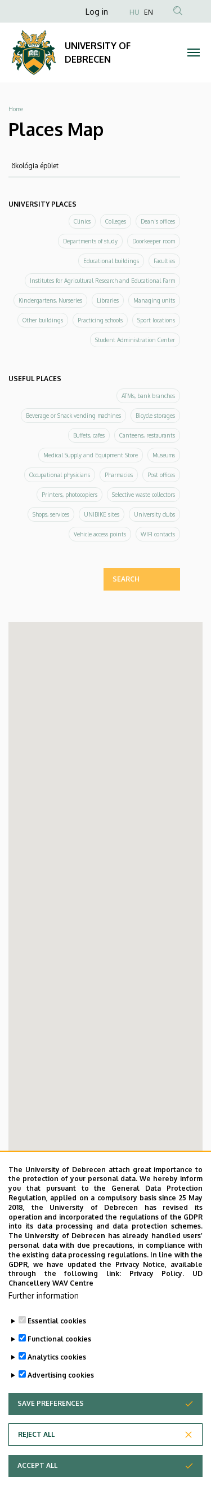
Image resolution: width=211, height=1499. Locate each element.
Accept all (37, 1465)
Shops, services (51, 514)
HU (134, 12)
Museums (163, 455)
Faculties (164, 260)
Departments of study (90, 241)
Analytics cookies (57, 1357)
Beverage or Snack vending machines (73, 415)
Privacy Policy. (157, 1273)
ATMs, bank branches (148, 395)
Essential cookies (57, 1321)
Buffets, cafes (89, 435)
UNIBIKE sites (101, 514)
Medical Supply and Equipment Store (90, 455)
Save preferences (50, 1403)
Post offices (161, 474)
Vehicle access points (100, 534)
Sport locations (156, 320)
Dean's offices (158, 221)
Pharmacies (119, 474)
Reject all (36, 1434)
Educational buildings (111, 260)
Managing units (154, 300)
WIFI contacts (158, 534)
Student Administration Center (135, 339)
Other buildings (43, 320)
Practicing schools (100, 320)
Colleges (115, 221)
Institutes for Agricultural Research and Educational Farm (102, 280)
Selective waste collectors (143, 494)
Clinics (82, 221)
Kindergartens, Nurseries (50, 300)
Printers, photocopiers (69, 494)
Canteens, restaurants (147, 435)
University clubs (154, 514)
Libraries (108, 300)
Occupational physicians (59, 474)
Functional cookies (59, 1339)
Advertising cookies (61, 1375)
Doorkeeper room (153, 241)
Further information (43, 1295)
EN (148, 12)
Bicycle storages (155, 415)
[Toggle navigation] (194, 52)
